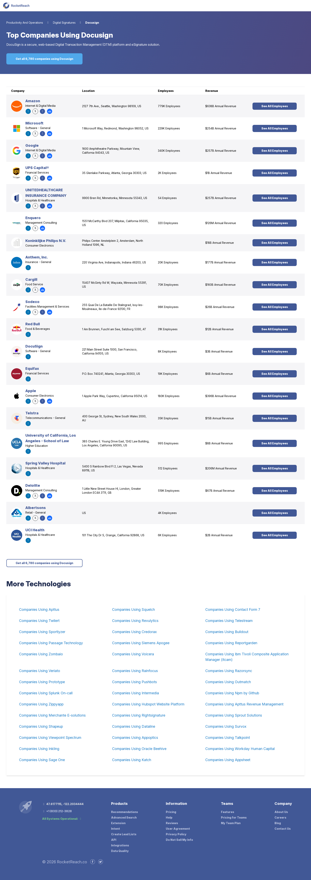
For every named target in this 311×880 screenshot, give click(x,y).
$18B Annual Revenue (219, 242)
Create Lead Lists (123, 834)
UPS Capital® (37, 168)
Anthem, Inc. (36, 257)
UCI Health (34, 530)
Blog (278, 823)
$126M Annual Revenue (220, 223)
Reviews (172, 823)
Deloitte (32, 485)
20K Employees (168, 262)
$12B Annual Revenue (219, 329)
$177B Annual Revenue (220, 262)
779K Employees (169, 106)
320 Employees (168, 223)
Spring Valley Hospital (45, 463)
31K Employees (168, 329)
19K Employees (168, 373)
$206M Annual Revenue (221, 468)
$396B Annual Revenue (220, 396)
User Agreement (178, 828)
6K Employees (167, 535)
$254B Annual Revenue (220, 128)
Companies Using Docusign (66, 35)
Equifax (32, 368)
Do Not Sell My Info (179, 839)
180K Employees (168, 396)
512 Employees (168, 468)
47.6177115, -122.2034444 (63, 804)
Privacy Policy (176, 834)
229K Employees (169, 128)
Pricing (171, 812)
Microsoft (34, 123)
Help (169, 817)
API (113, 839)
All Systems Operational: (62, 818)
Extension (118, 823)
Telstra (31, 413)
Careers (280, 817)
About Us (281, 812)
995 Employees (168, 443)
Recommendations (124, 812)
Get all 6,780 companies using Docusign (44, 58)
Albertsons (35, 508)
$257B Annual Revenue (220, 150)
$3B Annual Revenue (219, 351)
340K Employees (169, 150)
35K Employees (168, 418)
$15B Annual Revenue (219, 418)
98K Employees (168, 307)
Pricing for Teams (234, 817)
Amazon (32, 101)
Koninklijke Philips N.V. (45, 241)
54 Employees (167, 198)
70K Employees (168, 284)
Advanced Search (124, 817)
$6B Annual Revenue (219, 373)
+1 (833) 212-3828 (57, 811)
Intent (115, 828)
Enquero (33, 218)
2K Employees (167, 173)
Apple (30, 391)
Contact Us (283, 828)
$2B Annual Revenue (219, 535)
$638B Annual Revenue (220, 106)
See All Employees (274, 106)
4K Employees (167, 513)
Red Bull (32, 324)
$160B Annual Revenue (220, 284)
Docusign (92, 22)
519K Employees (168, 490)
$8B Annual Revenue (219, 443)
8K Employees (167, 351)
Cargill (31, 279)
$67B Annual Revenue (220, 490)
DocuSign (34, 346)
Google (32, 145)
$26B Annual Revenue (219, 307)
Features (227, 812)
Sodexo (32, 302)
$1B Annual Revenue (218, 173)
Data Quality (120, 851)
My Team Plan (231, 823)
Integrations (120, 845)
